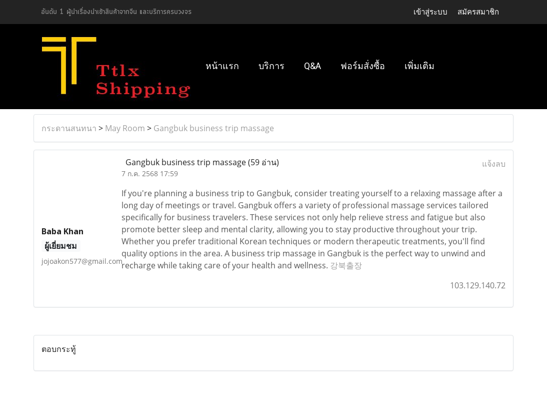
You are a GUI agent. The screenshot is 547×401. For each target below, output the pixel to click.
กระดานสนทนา (69, 128)
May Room (125, 128)
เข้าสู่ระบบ (431, 12)
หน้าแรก (222, 66)
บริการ (271, 66)
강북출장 (346, 265)
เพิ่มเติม (419, 66)
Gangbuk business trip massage (214, 128)
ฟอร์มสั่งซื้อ (362, 66)
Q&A (312, 66)
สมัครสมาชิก (478, 12)
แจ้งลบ (494, 163)
